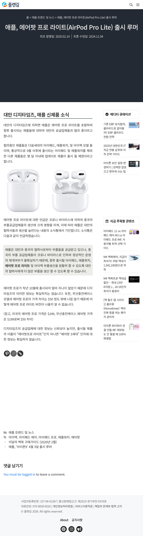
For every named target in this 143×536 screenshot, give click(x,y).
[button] (131, 4)
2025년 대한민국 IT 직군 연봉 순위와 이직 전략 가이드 (114, 149)
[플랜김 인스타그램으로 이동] (71, 529)
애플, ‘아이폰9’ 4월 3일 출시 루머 (30, 446)
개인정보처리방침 (63, 506)
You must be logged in (19, 474)
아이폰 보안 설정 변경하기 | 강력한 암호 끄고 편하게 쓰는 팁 (114, 167)
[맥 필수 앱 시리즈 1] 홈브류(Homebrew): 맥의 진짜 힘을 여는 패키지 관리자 (114, 308)
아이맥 (13, 437)
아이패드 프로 (47, 437)
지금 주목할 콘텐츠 (122, 221)
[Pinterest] (7, 354)
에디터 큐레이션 (120, 114)
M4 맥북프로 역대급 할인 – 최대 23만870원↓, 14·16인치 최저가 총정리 (114, 284)
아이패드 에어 (28, 437)
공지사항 (77, 520)
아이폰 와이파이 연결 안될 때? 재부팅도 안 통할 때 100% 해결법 (114, 331)
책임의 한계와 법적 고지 (108, 506)
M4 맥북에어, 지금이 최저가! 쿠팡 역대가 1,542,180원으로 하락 (115, 263)
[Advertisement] (71, 72)
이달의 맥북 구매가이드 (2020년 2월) (33, 442)
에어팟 (75, 437)
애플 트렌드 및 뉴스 (43, 17)
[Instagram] (14, 354)
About (64, 520)
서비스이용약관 (84, 506)
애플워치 (64, 437)
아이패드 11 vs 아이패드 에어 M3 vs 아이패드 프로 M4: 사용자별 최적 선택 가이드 (114, 239)
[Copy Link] (20, 354)
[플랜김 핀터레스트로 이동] (64, 529)
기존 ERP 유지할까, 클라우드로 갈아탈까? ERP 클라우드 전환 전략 (114, 130)
